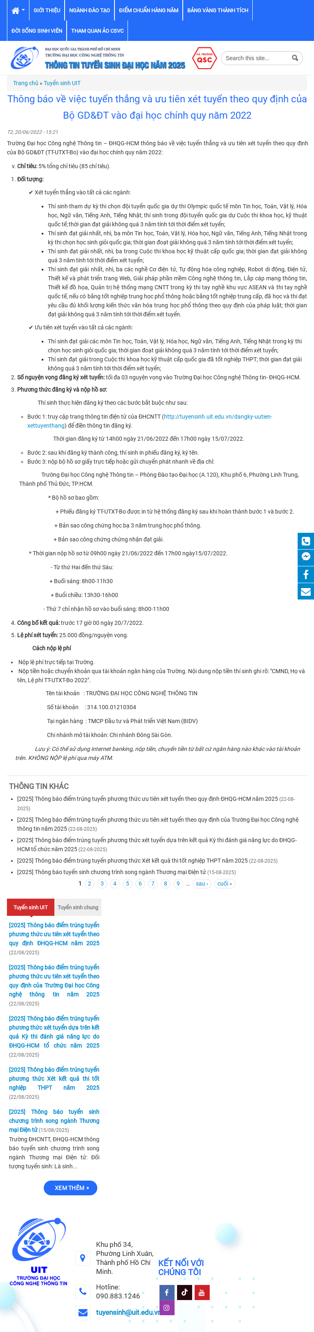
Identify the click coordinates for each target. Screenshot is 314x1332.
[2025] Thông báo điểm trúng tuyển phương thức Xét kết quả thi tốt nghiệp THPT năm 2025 (132, 860)
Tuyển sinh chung (78, 907)
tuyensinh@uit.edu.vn (128, 1312)
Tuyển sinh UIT (62, 83)
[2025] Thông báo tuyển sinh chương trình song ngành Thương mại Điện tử (111, 872)
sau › (202, 883)
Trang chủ (25, 83)
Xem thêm (69, 1188)
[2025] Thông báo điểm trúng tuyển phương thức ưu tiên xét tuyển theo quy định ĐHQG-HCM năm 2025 (147, 799)
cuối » (225, 883)
